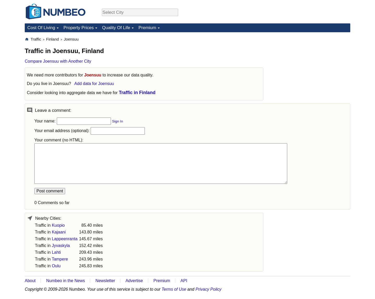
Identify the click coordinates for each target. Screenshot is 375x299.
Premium (147, 27)
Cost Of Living (41, 27)
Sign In (117, 121)
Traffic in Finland (137, 92)
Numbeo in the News (65, 280)
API (183, 280)
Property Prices (79, 27)
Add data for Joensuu (94, 83)
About (30, 280)
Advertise (134, 280)
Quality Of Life (116, 27)
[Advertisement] (311, 69)
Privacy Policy (209, 289)
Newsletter (105, 280)
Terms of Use (174, 289)
